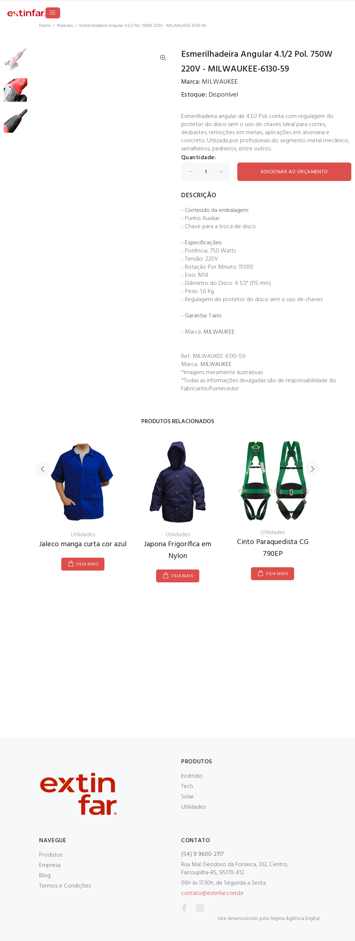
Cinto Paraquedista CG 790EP (273, 548)
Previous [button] (42, 469)
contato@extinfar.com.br (212, 893)
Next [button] (313, 469)
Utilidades (193, 807)
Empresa (50, 865)
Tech (187, 786)
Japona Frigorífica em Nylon (177, 550)
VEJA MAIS (87, 564)
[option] (15, 62)
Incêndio (192, 776)
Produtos (65, 25)
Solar (187, 797)
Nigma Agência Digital (295, 919)
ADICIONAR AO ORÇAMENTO (294, 172)
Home (45, 25)
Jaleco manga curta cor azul (83, 544)
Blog (45, 876)
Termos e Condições (65, 886)
